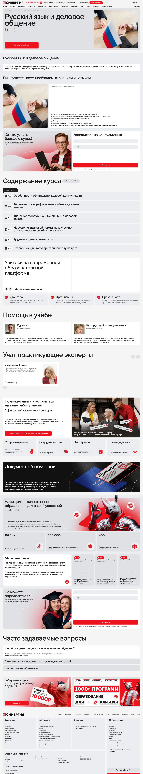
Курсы (107, 714)
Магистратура (87, 714)
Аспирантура (115, 714)
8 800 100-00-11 (62, 760)
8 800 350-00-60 (85, 759)
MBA (132, 714)
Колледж (59, 714)
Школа (138, 714)
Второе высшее (98, 714)
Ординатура (125, 714)
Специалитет (77, 714)
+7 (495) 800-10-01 (63, 762)
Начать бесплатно (96, 2)
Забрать (16, 703)
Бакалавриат (68, 714)
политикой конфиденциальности (118, 169)
